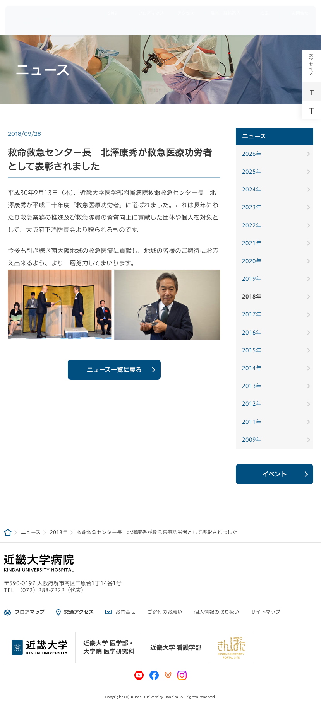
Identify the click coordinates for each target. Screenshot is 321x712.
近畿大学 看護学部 (175, 647)
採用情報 (295, 26)
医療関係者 (260, 26)
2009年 (251, 439)
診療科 (229, 26)
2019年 (251, 279)
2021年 (251, 243)
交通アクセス (79, 612)
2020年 (251, 261)
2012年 (251, 403)
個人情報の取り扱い (216, 612)
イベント (275, 474)
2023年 (251, 207)
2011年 (251, 422)
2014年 (251, 368)
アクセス (182, 11)
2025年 (251, 171)
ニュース (31, 532)
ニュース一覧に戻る (114, 374)
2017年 (251, 314)
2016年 (251, 332)
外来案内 (171, 26)
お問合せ (293, 11)
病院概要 (140, 26)
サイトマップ (265, 612)
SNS (107, 11)
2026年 (251, 154)
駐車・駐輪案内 (220, 11)
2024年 (251, 189)
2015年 (251, 350)
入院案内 (202, 26)
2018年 (251, 296)
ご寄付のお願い (164, 612)
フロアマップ (144, 11)
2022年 (251, 225)
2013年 (251, 386)
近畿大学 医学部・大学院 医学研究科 (108, 647)
